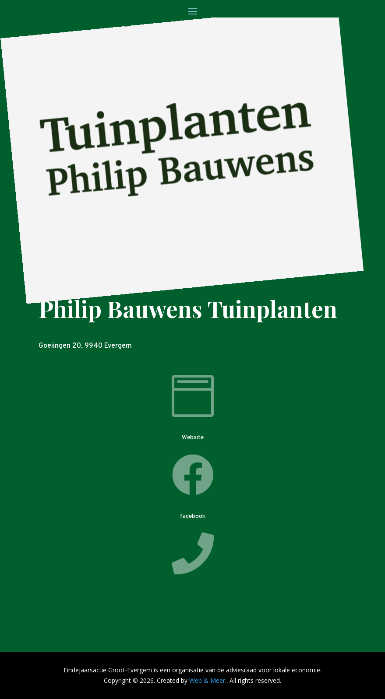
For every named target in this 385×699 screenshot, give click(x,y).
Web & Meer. (207, 680)
